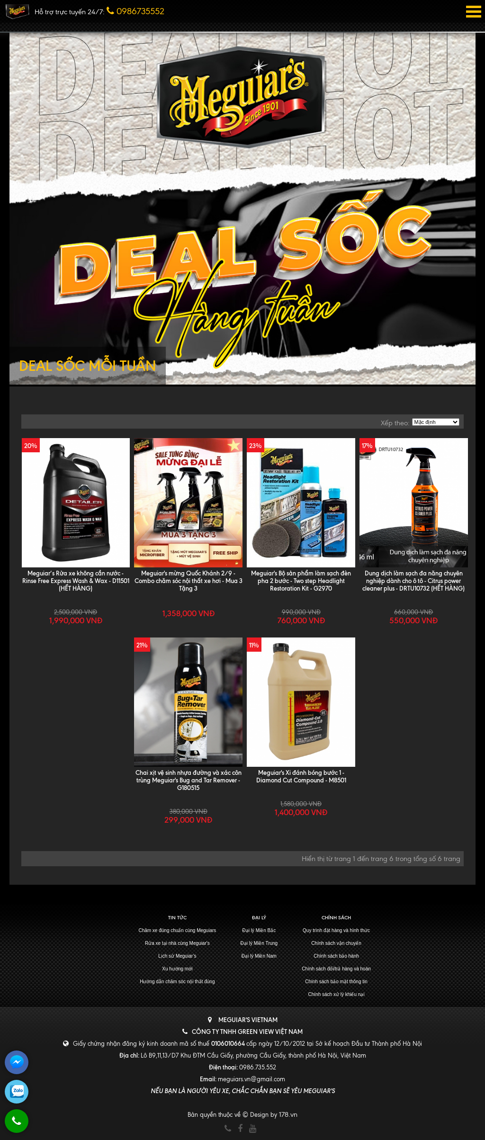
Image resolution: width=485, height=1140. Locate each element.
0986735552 (135, 11)
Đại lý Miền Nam (259, 956)
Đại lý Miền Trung (259, 943)
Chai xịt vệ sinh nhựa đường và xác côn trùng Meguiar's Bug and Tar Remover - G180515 (188, 780)
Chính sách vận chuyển (336, 943)
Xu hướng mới (177, 968)
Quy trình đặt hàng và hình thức (336, 930)
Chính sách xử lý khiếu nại (336, 994)
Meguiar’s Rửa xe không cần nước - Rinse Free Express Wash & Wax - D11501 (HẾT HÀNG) (75, 580)
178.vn (288, 1114)
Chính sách (336, 918)
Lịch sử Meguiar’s (177, 956)
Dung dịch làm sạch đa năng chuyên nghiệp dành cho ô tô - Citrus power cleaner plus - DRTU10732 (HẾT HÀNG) (413, 580)
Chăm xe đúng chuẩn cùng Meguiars (177, 930)
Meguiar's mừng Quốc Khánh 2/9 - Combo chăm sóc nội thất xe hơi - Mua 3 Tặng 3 (188, 580)
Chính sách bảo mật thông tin (336, 981)
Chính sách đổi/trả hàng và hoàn (336, 968)
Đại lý (259, 918)
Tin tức (177, 918)
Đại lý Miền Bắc (259, 930)
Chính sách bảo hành (336, 956)
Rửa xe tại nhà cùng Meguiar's (177, 943)
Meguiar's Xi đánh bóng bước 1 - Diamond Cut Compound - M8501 (301, 776)
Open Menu (473, 11)
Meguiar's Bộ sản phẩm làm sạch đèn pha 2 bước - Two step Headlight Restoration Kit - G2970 (301, 580)
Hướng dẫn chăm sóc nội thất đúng (177, 981)
